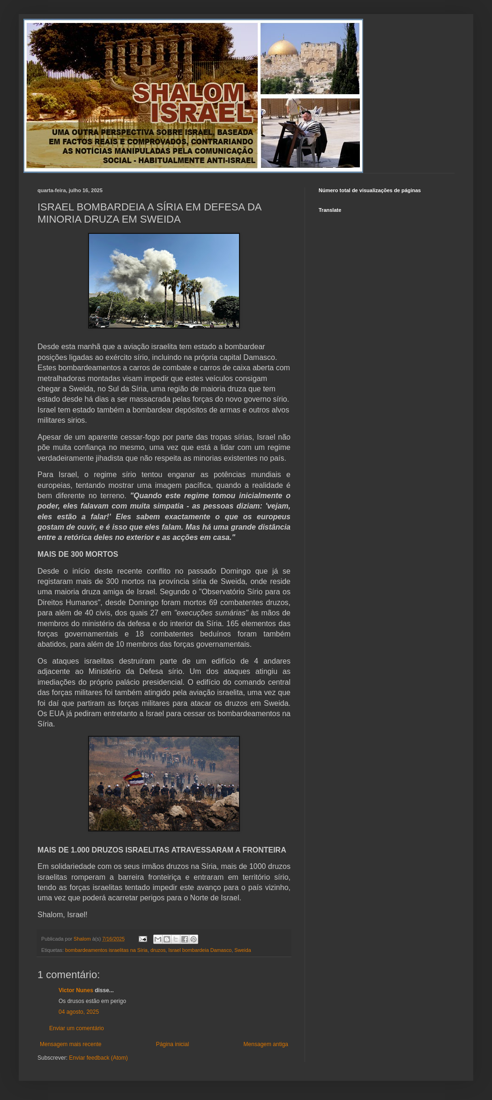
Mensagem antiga (266, 1044)
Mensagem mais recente (70, 1044)
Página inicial (172, 1044)
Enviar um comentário (76, 1028)
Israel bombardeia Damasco (199, 950)
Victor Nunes (76, 990)
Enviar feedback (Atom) (98, 1058)
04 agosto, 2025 (79, 1012)
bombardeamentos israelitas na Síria (106, 950)
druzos (157, 950)
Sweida (242, 950)
